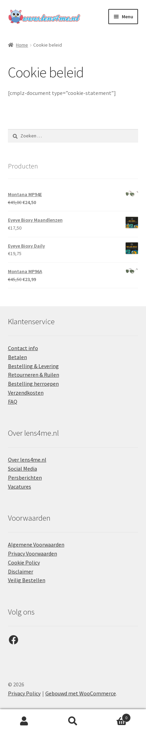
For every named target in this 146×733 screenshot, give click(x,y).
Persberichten (25, 477)
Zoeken (73, 721)
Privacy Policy (24, 693)
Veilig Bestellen (26, 580)
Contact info (23, 348)
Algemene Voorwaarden (36, 544)
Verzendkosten (26, 392)
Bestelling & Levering (33, 366)
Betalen (17, 357)
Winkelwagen (113, 716)
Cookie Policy (24, 562)
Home (22, 45)
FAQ (12, 401)
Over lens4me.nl (27, 459)
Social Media (22, 468)
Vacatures (19, 486)
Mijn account (24, 721)
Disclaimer (20, 571)
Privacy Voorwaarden (32, 553)
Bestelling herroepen (33, 383)
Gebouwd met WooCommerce (80, 693)
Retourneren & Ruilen (33, 374)
